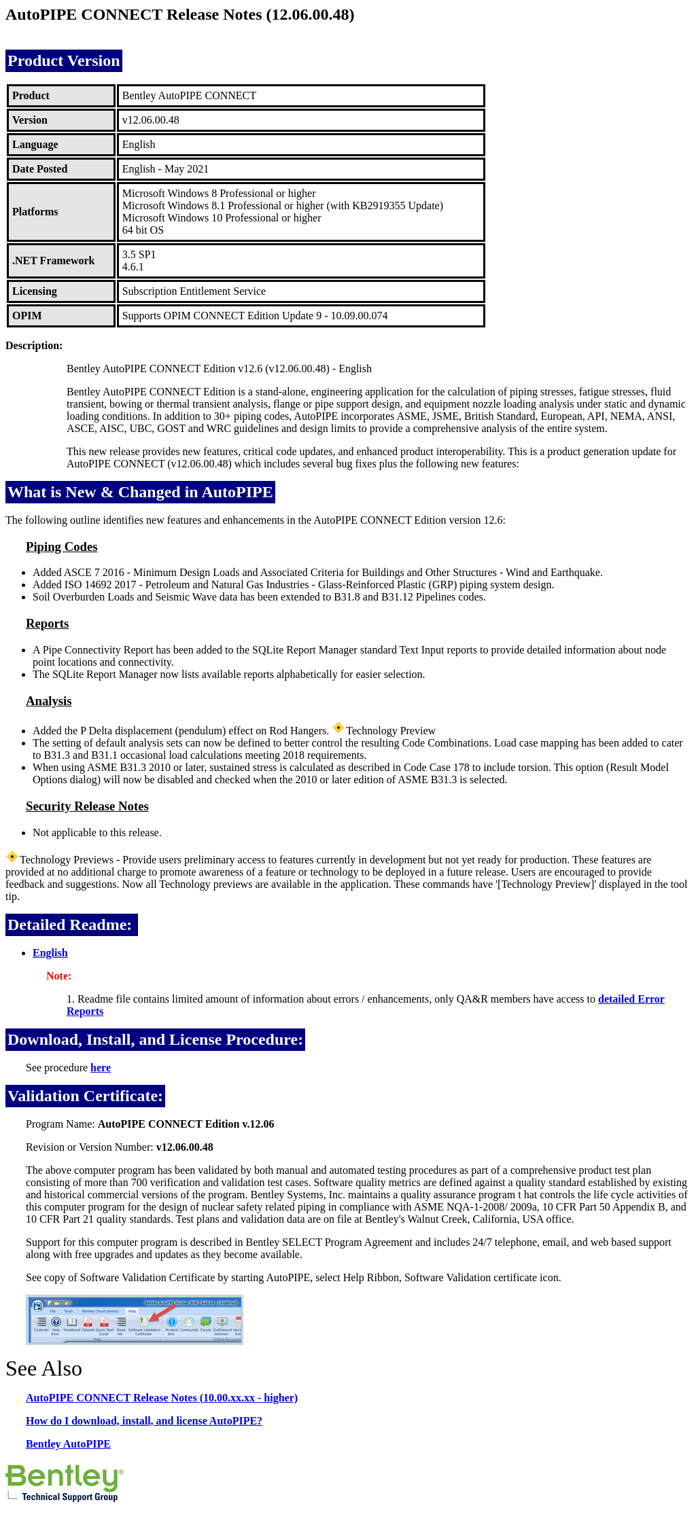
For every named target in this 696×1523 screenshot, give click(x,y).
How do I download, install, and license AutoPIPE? (144, 1421)
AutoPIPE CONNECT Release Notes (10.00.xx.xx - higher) (162, 1397)
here (100, 1067)
